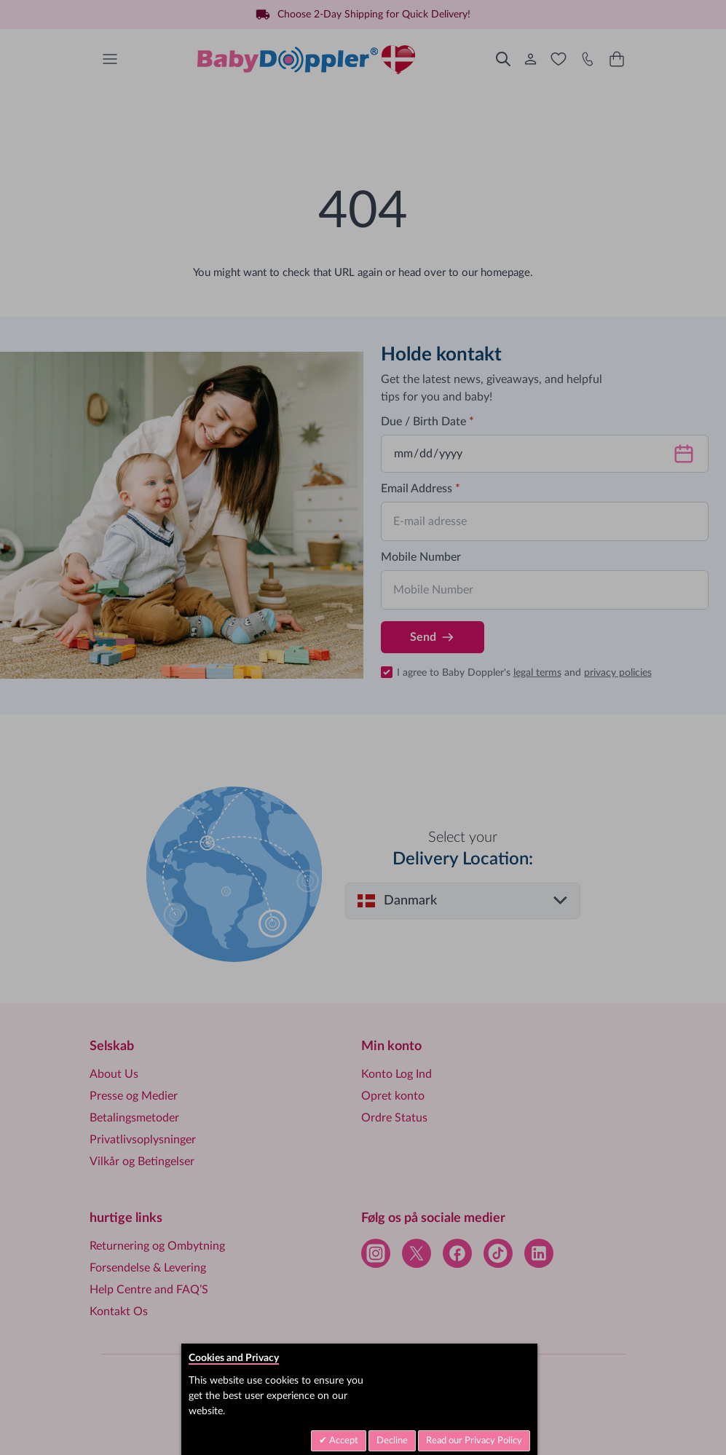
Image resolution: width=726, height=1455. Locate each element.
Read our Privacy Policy (474, 1441)
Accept (342, 1441)
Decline (392, 1441)
